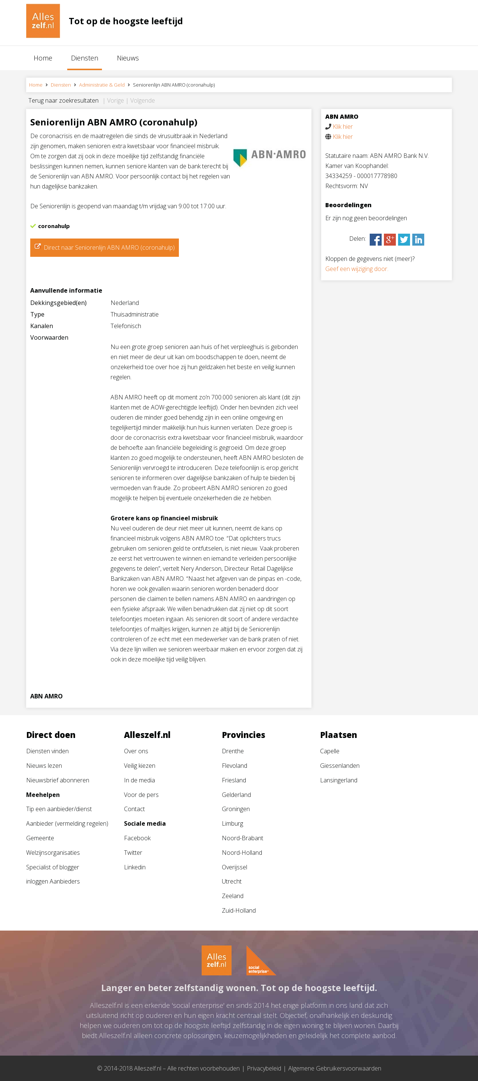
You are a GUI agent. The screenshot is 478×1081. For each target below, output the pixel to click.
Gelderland (236, 795)
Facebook (137, 838)
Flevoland (234, 765)
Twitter (133, 852)
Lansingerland (338, 780)
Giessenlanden (340, 765)
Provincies (243, 734)
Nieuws (128, 57)
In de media (139, 780)
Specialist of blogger (52, 867)
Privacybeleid (264, 1068)
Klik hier (343, 126)
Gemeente (40, 838)
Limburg (232, 823)
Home (43, 57)
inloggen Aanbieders (53, 881)
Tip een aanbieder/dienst (59, 809)
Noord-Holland (242, 852)
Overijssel (234, 867)
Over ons (136, 751)
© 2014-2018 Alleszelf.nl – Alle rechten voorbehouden (168, 1068)
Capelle (329, 751)
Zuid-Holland (239, 910)
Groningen (236, 809)
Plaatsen (338, 734)
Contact (134, 809)
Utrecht (232, 881)
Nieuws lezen (44, 765)
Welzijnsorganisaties (53, 852)
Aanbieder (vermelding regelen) (67, 823)
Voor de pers (141, 795)
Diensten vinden (47, 751)
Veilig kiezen (139, 765)
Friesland (234, 780)
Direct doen (50, 734)
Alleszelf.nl (147, 734)
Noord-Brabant (242, 838)
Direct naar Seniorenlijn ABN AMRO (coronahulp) (109, 247)
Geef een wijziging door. (356, 269)
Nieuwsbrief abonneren (57, 780)
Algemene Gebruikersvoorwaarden (334, 1068)
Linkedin (135, 867)
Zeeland (232, 896)
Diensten (84, 57)
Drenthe (233, 751)
